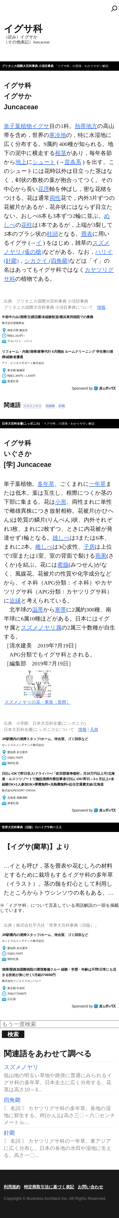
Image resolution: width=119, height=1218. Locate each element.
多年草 (45, 484)
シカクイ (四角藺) (47, 261)
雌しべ (43, 547)
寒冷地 (57, 135)
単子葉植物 (18, 126)
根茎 (60, 153)
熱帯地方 (86, 126)
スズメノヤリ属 (41, 627)
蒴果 (100, 556)
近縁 (15, 600)
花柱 (26, 225)
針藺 (62, 406)
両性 (55, 198)
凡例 (94, 729)
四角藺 (50, 406)
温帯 (37, 609)
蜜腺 (63, 565)
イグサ (40, 126)
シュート (43, 162)
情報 (101, 307)
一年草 (97, 484)
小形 (60, 502)
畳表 (86, 234)
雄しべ (61, 538)
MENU (9, 10)
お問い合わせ (90, 1187)
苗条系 (72, 162)
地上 (21, 162)
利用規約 (12, 1187)
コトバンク (61, 9)
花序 (43, 189)
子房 (89, 547)
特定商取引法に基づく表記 (49, 1187)
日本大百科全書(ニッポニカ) (21, 423)
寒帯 (60, 609)
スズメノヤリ (32, 406)
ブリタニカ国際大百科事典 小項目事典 (28, 66)
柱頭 (52, 234)
